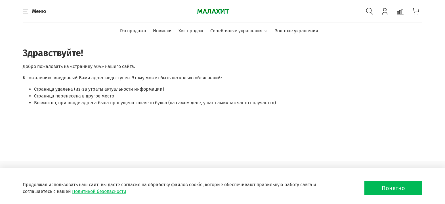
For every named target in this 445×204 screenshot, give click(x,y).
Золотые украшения (296, 30)
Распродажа (133, 30)
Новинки (162, 30)
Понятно (393, 188)
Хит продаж (191, 30)
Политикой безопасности (99, 191)
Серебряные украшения (239, 30)
